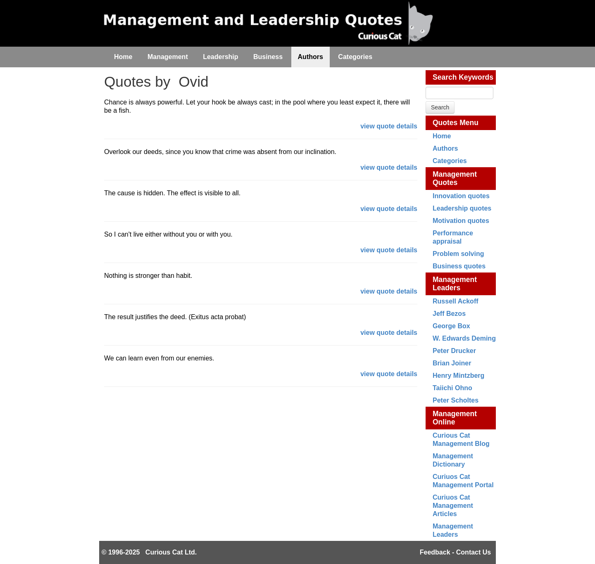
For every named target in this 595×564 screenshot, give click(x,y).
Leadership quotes (462, 208)
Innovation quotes (461, 195)
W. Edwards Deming (464, 338)
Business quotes (459, 266)
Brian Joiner (452, 363)
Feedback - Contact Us (455, 552)
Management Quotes (455, 178)
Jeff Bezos (449, 313)
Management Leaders (455, 283)
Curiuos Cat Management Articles (453, 505)
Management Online (455, 418)
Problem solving (458, 253)
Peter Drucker (454, 350)
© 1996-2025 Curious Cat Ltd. (149, 552)
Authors (445, 148)
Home (442, 136)
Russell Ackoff (455, 301)
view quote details (388, 126)
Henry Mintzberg (458, 375)
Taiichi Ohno (452, 387)
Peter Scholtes (455, 400)
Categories (450, 160)
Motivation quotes (461, 220)
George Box (451, 325)
